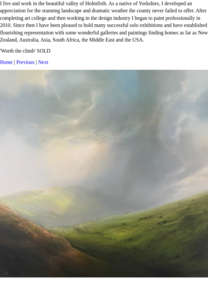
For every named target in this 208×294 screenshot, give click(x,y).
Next (43, 62)
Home (6, 62)
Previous (25, 62)
